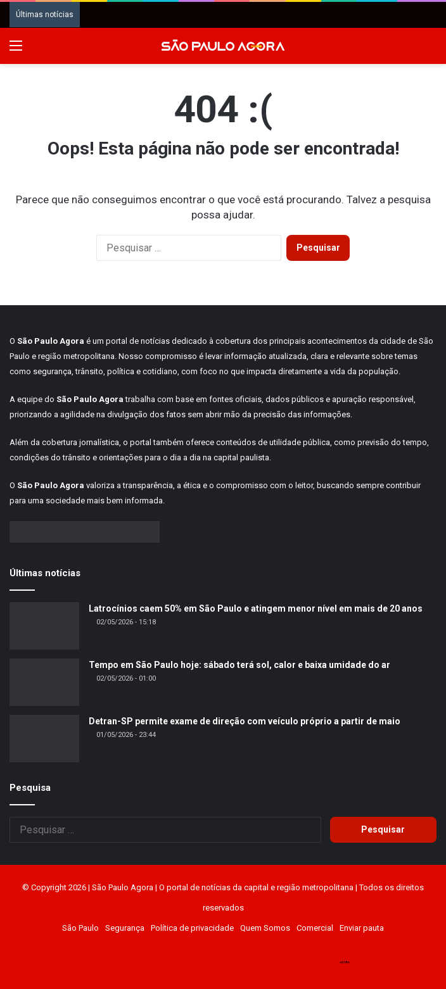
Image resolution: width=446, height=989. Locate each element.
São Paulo (80, 928)
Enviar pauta (362, 928)
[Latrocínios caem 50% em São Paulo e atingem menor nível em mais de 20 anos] (44, 626)
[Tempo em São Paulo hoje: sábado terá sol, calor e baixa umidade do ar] (44, 682)
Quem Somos (265, 928)
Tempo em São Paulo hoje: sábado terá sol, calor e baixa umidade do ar (239, 665)
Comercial (314, 928)
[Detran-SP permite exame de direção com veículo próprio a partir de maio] (44, 738)
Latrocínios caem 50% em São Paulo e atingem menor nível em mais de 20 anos (256, 608)
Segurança (124, 928)
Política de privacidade (192, 928)
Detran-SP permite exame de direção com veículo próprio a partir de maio (244, 721)
